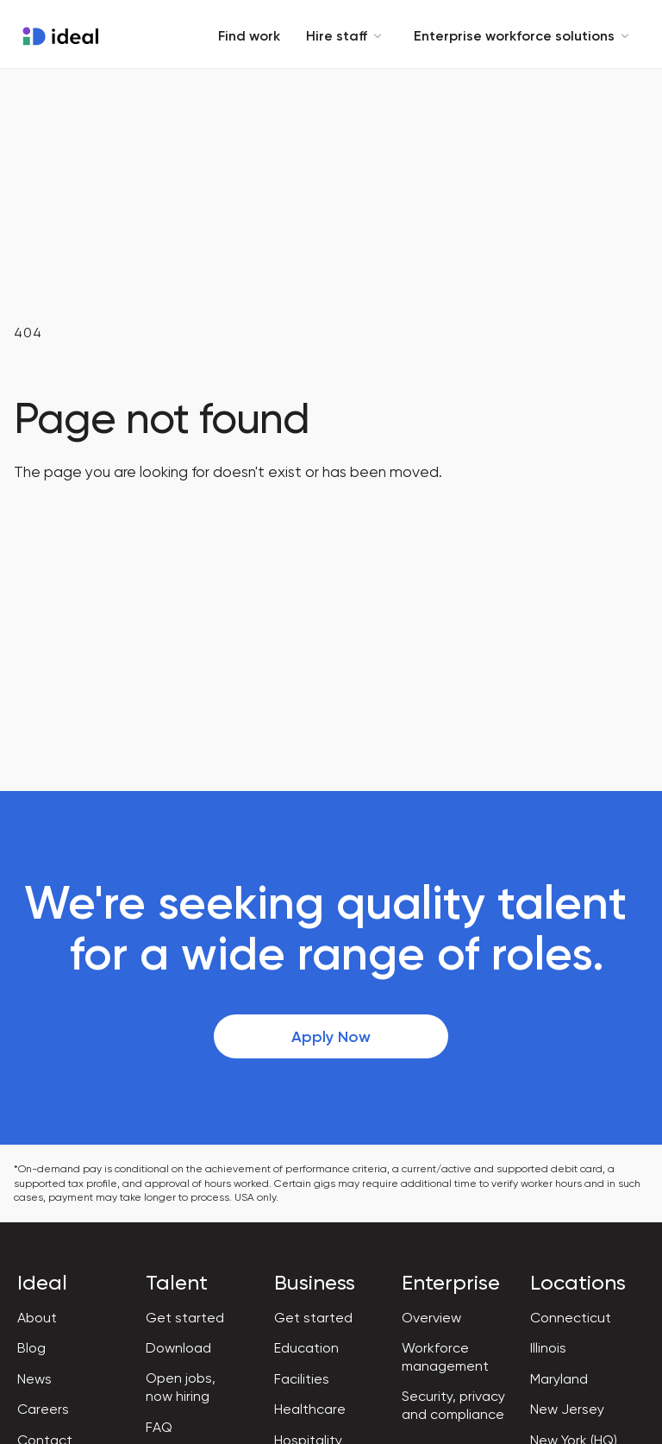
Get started (185, 1317)
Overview (431, 1317)
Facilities (301, 1379)
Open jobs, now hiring (180, 1387)
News (34, 1379)
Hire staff (347, 36)
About (37, 1317)
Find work (249, 36)
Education (306, 1348)
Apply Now (331, 1036)
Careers (43, 1409)
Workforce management (445, 1357)
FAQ (159, 1427)
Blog (31, 1348)
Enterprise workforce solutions (524, 36)
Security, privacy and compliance (453, 1405)
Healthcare (310, 1409)
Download (178, 1348)
